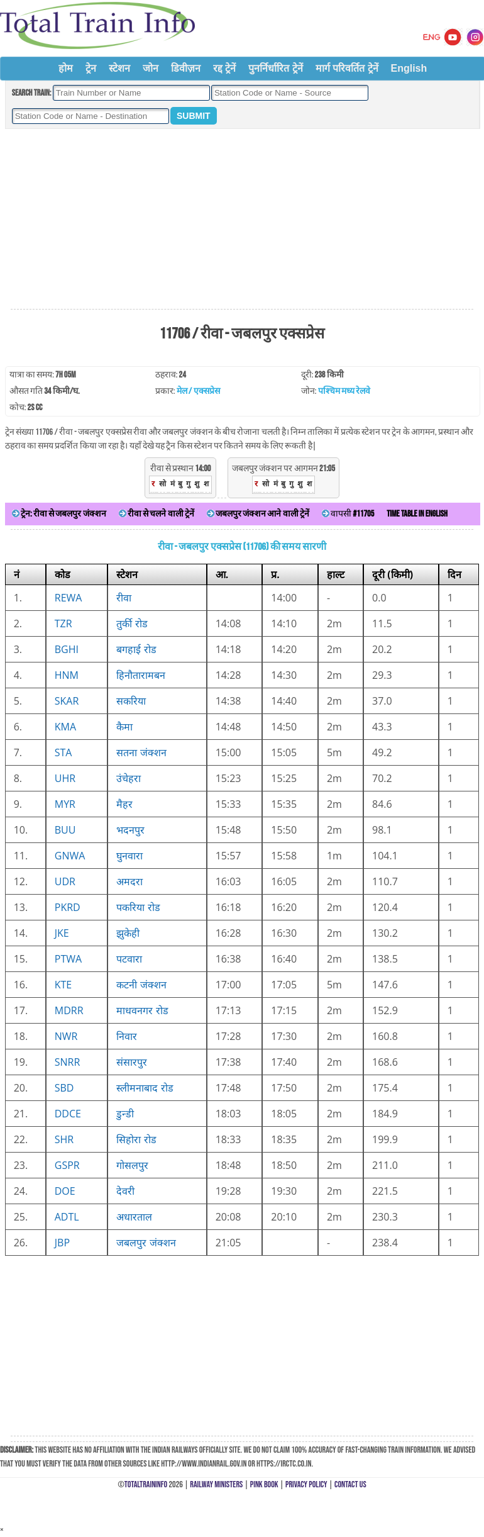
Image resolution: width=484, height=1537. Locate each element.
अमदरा (129, 881)
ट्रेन (90, 68)
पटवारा (129, 959)
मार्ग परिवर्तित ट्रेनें (347, 68)
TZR (63, 623)
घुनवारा (129, 856)
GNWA (70, 856)
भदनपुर (130, 830)
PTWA (68, 959)
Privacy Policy (306, 1484)
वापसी (348, 513)
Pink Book (264, 1484)
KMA (65, 727)
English (409, 68)
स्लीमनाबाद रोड (144, 1088)
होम (65, 68)
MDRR (69, 1010)
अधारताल (134, 1217)
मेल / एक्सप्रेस (198, 391)
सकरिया (131, 701)
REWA (68, 598)
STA (63, 752)
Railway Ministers (216, 1484)
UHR (65, 778)
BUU (65, 830)
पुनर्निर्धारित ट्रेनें (275, 68)
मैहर (124, 804)
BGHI (67, 649)
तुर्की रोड (131, 623)
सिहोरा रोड (136, 1139)
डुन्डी (125, 1114)
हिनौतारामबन (140, 675)
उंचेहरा (128, 778)
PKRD (67, 907)
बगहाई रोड (136, 649)
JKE (62, 933)
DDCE (68, 1114)
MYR (65, 804)
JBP (62, 1242)
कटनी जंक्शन (141, 985)
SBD (64, 1088)
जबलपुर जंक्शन (145, 1242)
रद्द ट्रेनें (224, 68)
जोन (150, 68)
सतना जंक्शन (141, 752)
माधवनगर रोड (142, 1010)
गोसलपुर (132, 1165)
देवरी (125, 1191)
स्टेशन (119, 68)
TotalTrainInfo (145, 1484)
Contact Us (350, 1484)
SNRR (67, 1062)
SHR (64, 1139)
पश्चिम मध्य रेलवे (344, 391)
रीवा (123, 598)
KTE (63, 985)
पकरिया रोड (138, 907)
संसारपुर (131, 1062)
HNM (67, 675)
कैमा (124, 727)
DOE (65, 1191)
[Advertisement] (242, 219)
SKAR (67, 701)
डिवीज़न (186, 68)
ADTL (67, 1217)
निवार (126, 1036)
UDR (65, 881)
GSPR (67, 1165)
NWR (66, 1036)
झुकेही (128, 933)
